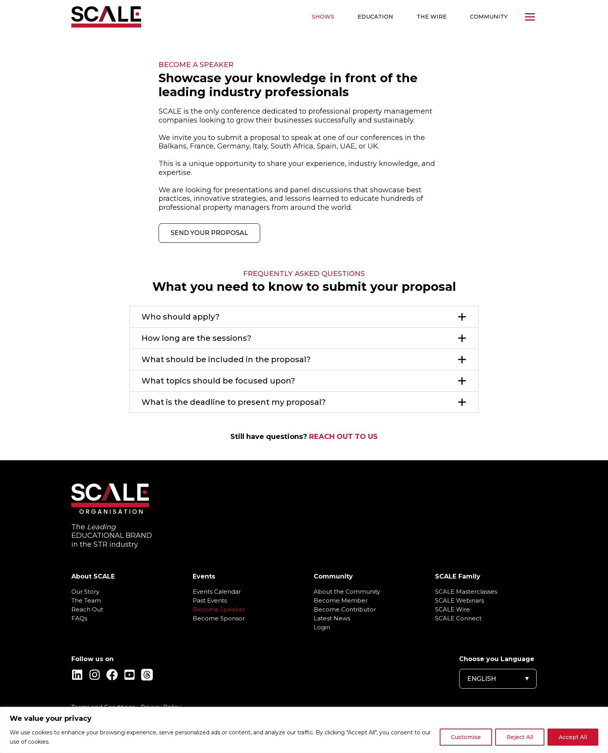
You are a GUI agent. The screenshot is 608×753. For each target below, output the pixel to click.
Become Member (341, 600)
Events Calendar (217, 591)
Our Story (85, 591)
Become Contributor (345, 609)
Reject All (519, 737)
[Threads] (147, 674)
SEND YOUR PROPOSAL (209, 233)
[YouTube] (129, 674)
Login (322, 627)
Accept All (573, 737)
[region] (304, 730)
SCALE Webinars (459, 600)
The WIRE (431, 16)
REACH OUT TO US (343, 436)
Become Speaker (219, 609)
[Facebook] (112, 674)
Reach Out (87, 609)
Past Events (210, 600)
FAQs (79, 618)
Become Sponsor (219, 618)
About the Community (347, 591)
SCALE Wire (452, 609)
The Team (86, 600)
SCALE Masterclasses (466, 591)
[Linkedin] (77, 674)
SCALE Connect (458, 618)
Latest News (332, 618)
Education (375, 16)
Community (489, 16)
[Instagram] (94, 674)
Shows (323, 16)
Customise (466, 737)
